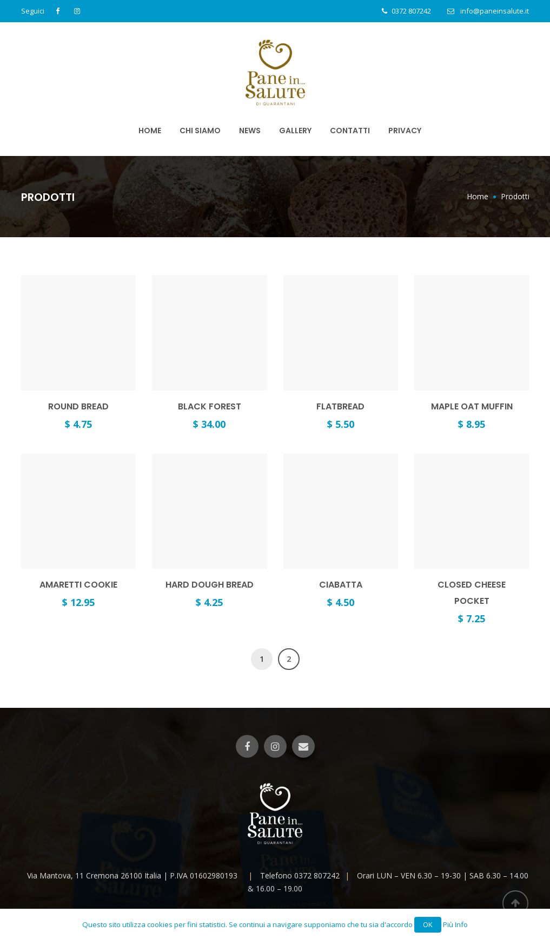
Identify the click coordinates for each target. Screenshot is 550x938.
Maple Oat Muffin (472, 406)
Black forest (209, 406)
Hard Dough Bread (209, 584)
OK (428, 924)
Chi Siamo (200, 130)
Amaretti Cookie (78, 584)
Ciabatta (340, 584)
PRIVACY (404, 130)
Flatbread (340, 406)
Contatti (350, 130)
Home (149, 130)
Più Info (455, 924)
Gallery (295, 130)
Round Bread (78, 406)
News (250, 130)
